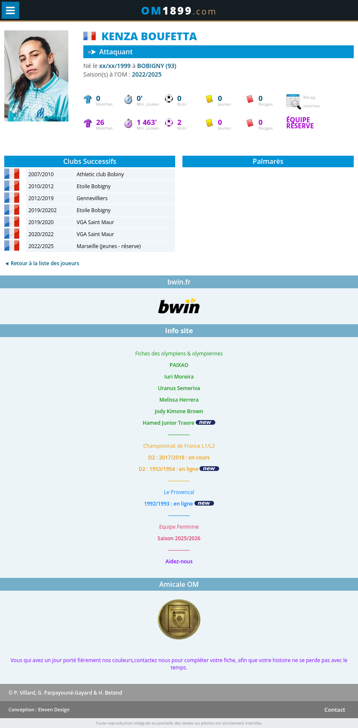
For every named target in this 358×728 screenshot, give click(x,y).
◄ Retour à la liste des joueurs (41, 263)
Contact (334, 709)
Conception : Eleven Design (39, 709)
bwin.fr (179, 282)
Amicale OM (179, 584)
